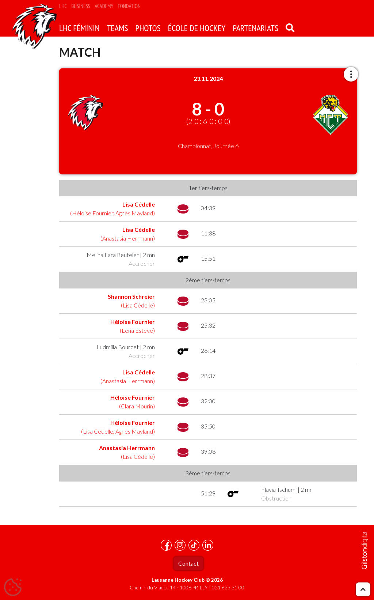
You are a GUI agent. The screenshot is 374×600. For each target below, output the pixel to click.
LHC (63, 6)
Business (80, 6)
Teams (117, 28)
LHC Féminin (79, 28)
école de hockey (196, 28)
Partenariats (255, 28)
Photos (148, 28)
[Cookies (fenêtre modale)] (13, 587)
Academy (104, 6)
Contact (188, 563)
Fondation (129, 6)
